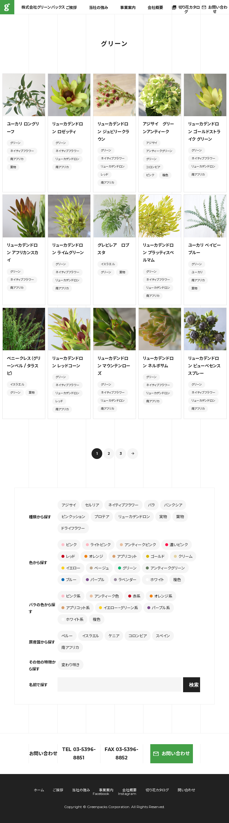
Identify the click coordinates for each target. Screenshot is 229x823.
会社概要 (155, 8)
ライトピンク (98, 544)
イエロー (71, 568)
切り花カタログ (157, 790)
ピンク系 (71, 596)
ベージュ (99, 568)
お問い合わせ (171, 753)
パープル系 (158, 607)
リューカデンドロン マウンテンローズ (114, 366)
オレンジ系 (161, 596)
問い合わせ (186, 790)
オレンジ (93, 556)
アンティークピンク (138, 544)
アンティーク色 (104, 596)
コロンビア (153, 167)
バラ (151, 505)
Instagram (127, 793)
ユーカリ (196, 272)
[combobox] (120, 684)
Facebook (101, 793)
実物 (163, 516)
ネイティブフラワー (22, 151)
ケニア (114, 635)
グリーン (15, 143)
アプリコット (124, 556)
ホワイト (155, 579)
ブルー (69, 579)
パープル (95, 579)
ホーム (39, 790)
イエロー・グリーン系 (118, 607)
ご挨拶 (71, 8)
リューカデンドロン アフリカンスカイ (22, 252)
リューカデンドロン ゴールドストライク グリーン (204, 131)
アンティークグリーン (159, 151)
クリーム (183, 556)
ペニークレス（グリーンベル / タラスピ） (24, 366)
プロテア (102, 516)
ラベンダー (125, 579)
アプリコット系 (75, 607)
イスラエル (107, 264)
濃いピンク (176, 544)
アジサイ (151, 143)
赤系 (134, 596)
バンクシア (173, 505)
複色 (165, 175)
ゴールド (155, 556)
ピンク (150, 175)
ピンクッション (73, 516)
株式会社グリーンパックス (7, 7)
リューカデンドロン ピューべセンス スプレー (204, 366)
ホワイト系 (72, 619)
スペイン (163, 635)
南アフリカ (16, 159)
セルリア (92, 505)
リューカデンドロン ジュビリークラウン (113, 131)
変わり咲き (70, 664)
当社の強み (98, 8)
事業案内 (128, 8)
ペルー (67, 635)
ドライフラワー (73, 528)
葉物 (13, 167)
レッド (104, 174)
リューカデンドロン (67, 159)
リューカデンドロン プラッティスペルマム (158, 252)
